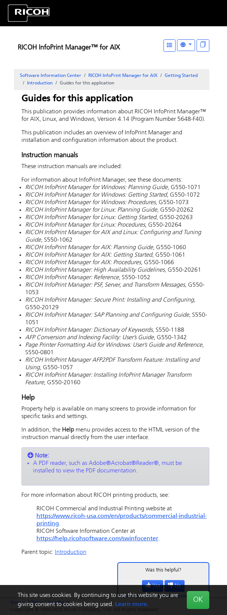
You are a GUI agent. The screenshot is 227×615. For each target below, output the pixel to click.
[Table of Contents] (169, 45)
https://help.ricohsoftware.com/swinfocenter (97, 539)
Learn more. (131, 604)
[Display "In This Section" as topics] (203, 45)
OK (198, 600)
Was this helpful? (163, 570)
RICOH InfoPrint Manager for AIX (122, 76)
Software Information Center (50, 76)
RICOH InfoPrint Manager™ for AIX (69, 47)
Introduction (40, 83)
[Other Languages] (186, 45)
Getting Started (181, 76)
